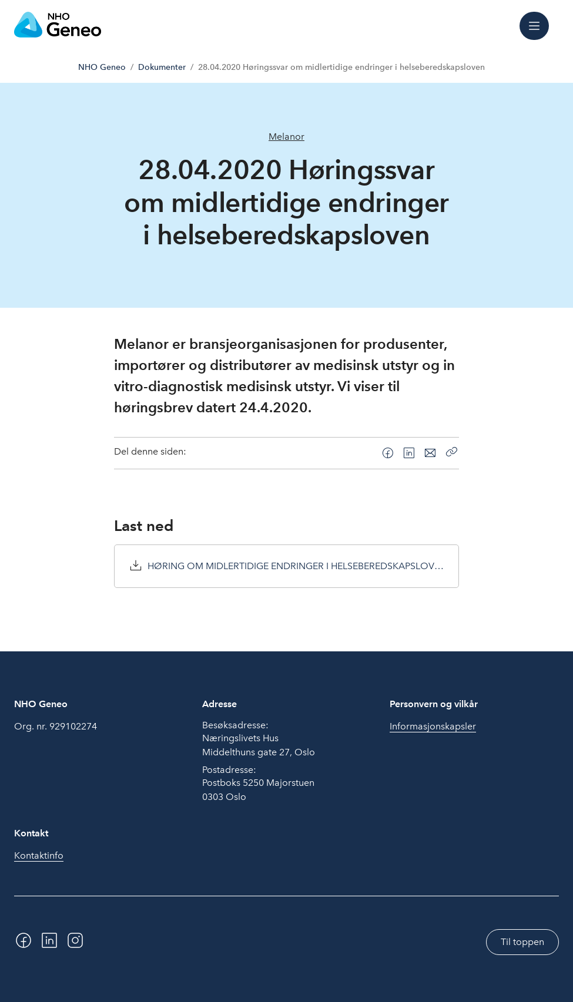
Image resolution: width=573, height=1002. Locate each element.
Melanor (286, 136)
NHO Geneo (102, 67)
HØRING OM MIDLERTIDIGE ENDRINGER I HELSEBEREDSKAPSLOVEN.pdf (296, 565)
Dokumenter (162, 67)
